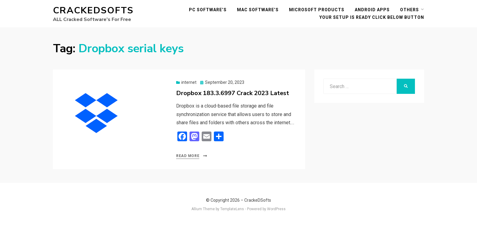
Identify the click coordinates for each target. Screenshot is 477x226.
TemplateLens (232, 209)
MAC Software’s (258, 9)
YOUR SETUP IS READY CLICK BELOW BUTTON (371, 17)
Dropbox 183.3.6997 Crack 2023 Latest (232, 93)
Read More (187, 156)
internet (189, 82)
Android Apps (372, 9)
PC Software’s (208, 9)
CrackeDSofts (93, 10)
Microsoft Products (316, 9)
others (409, 9)
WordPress (276, 209)
